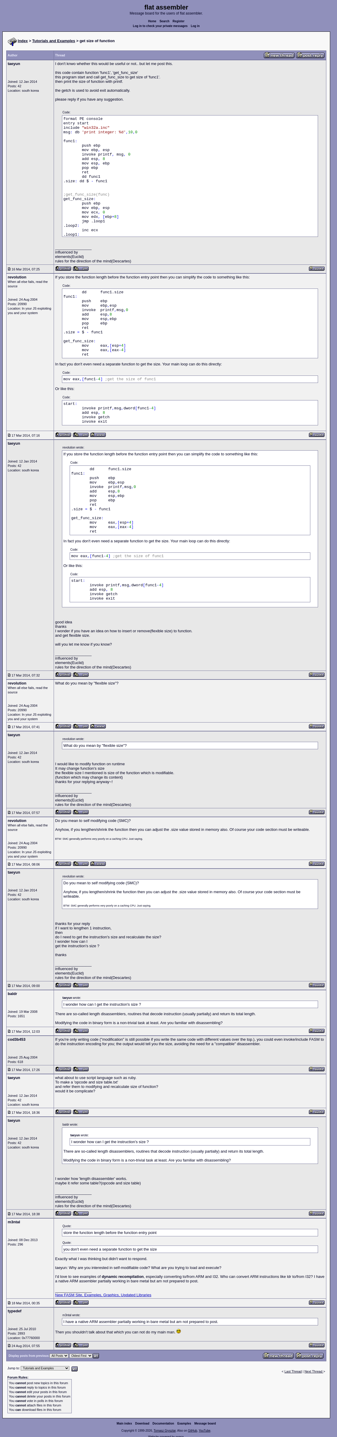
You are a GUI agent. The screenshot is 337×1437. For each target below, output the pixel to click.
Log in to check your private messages (160, 26)
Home (152, 21)
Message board (205, 1423)
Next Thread (313, 1371)
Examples (184, 1423)
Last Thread (293, 1371)
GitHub (192, 1430)
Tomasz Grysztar (164, 1430)
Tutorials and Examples (53, 41)
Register (178, 21)
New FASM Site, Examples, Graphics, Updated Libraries (103, 1295)
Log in (195, 26)
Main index (124, 1423)
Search (164, 21)
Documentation (163, 1423)
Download (142, 1423)
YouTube (204, 1430)
